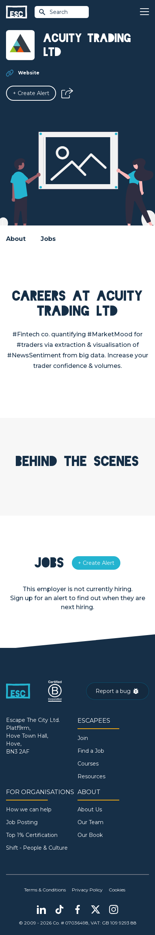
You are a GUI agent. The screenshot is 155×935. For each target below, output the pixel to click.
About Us (90, 809)
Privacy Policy (87, 890)
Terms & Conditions (45, 890)
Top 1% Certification (32, 835)
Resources (91, 776)
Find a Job (91, 750)
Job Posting (22, 822)
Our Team (90, 822)
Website (29, 73)
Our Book (90, 835)
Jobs (48, 238)
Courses (88, 763)
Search (53, 12)
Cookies (117, 890)
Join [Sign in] (83, 738)
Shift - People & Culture (37, 847)
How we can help (29, 809)
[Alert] (31, 93)
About (16, 238)
